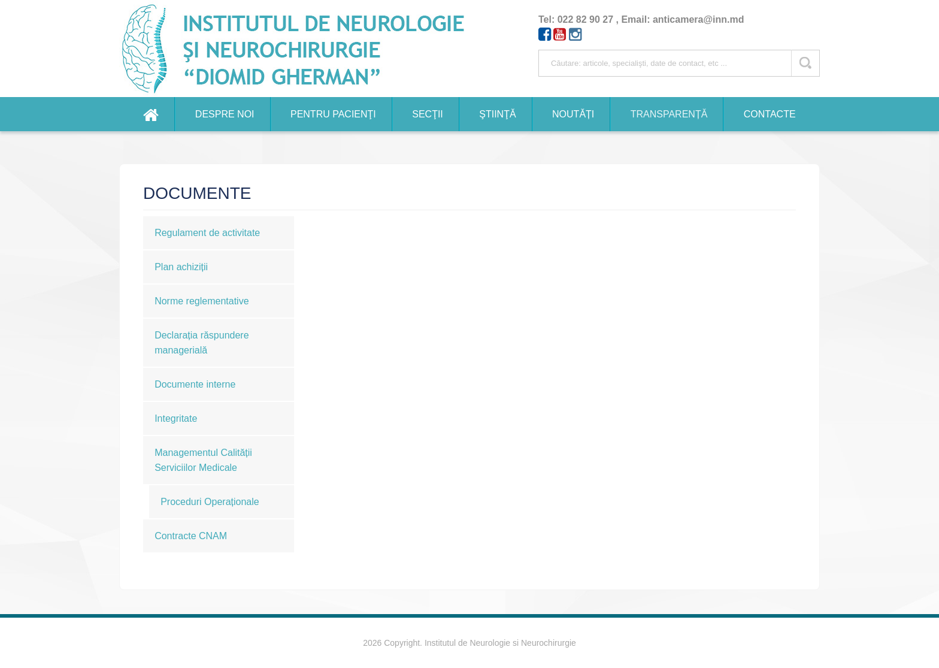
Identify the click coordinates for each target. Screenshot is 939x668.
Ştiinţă (497, 114)
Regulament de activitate (207, 233)
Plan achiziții (181, 267)
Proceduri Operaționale (209, 502)
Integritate (176, 418)
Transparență (669, 114)
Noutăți (573, 114)
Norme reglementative (202, 301)
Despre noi (225, 114)
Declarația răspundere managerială (202, 342)
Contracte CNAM (191, 536)
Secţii (427, 114)
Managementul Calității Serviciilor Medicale (203, 460)
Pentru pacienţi (333, 114)
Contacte (770, 114)
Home (150, 114)
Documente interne (195, 384)
